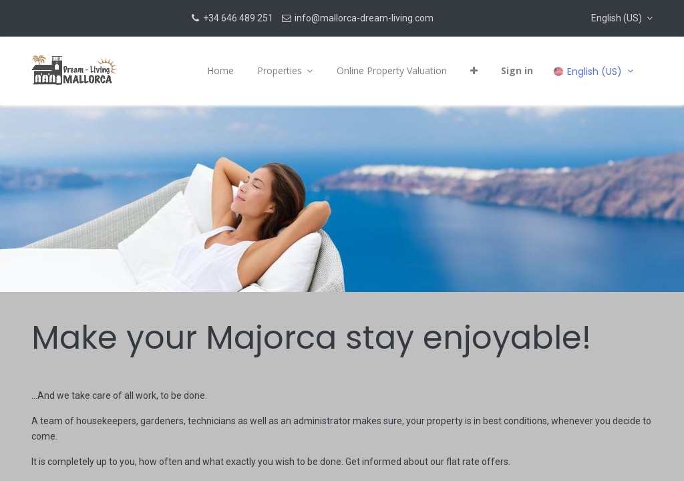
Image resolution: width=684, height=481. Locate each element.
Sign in (517, 70)
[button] (622, 18)
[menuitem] (220, 71)
